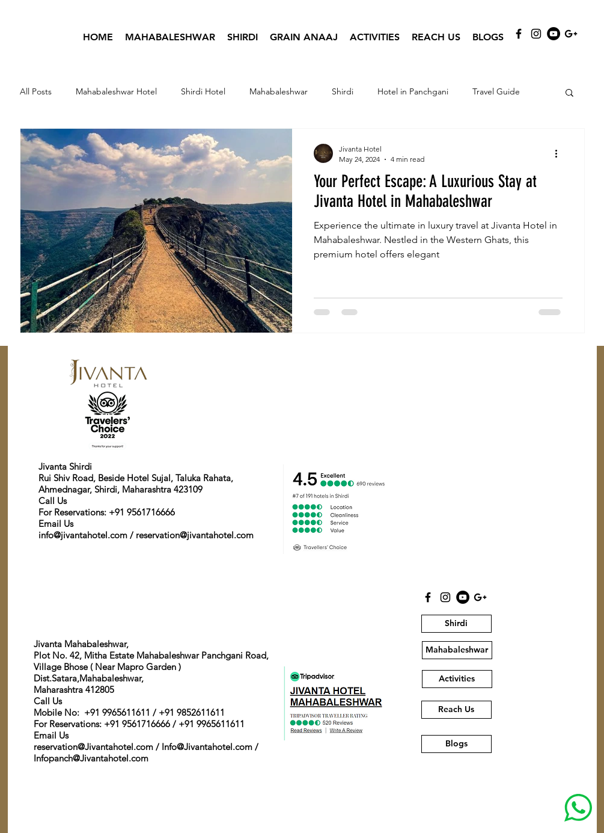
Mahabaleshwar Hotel (116, 91)
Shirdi (342, 91)
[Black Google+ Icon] (571, 33)
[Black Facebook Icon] (518, 33)
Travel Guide (496, 91)
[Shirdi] (456, 624)
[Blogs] (456, 744)
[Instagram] (536, 33)
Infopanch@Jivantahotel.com (91, 758)
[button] (569, 93)
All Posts (36, 91)
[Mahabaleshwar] (457, 650)
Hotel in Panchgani (412, 91)
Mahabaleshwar (278, 91)
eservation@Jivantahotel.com (95, 746)
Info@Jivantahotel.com (207, 746)
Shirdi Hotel (203, 91)
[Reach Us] (456, 710)
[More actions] (561, 153)
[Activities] (457, 679)
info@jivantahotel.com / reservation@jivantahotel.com (146, 535)
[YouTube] (553, 33)
